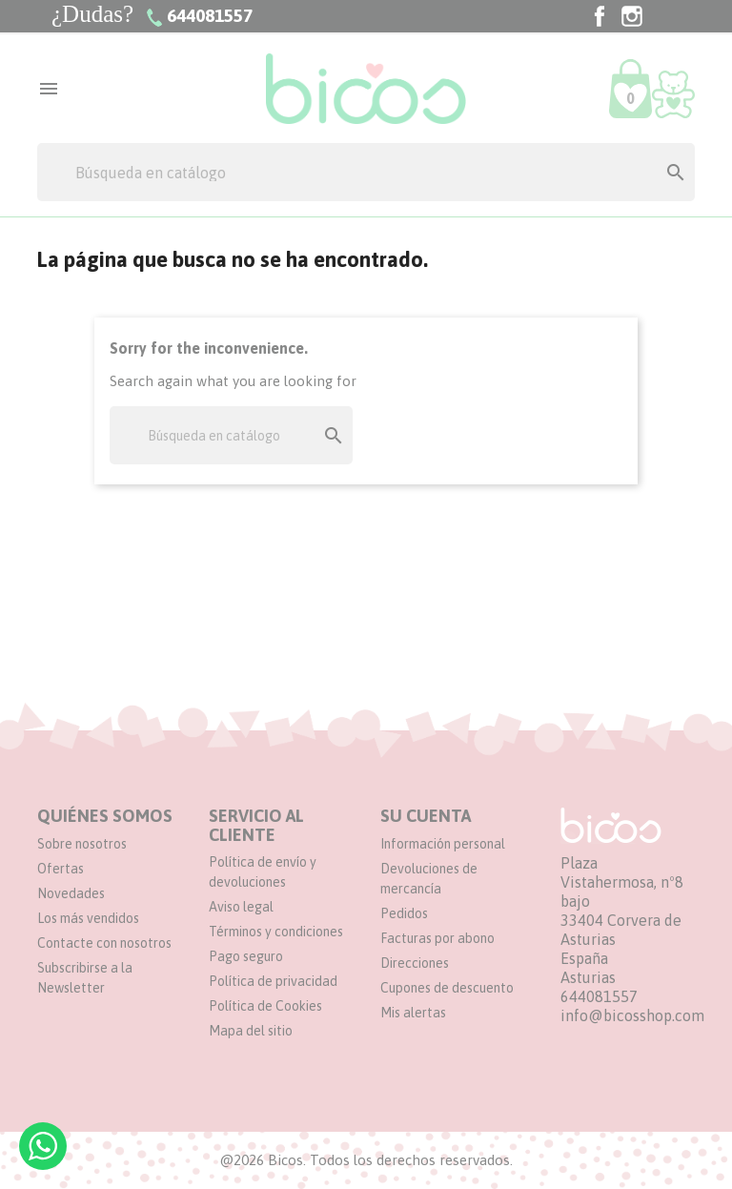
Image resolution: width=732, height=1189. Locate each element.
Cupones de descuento (447, 987)
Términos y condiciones (276, 931)
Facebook (599, 16)
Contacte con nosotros (104, 943)
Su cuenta (425, 816)
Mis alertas (413, 1012)
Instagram (632, 16)
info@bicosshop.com (632, 1015)
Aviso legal (241, 906)
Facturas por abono (437, 938)
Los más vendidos (88, 918)
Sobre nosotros (82, 843)
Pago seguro (246, 956)
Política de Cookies (265, 1006)
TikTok (664, 16)
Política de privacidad (273, 981)
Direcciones (414, 963)
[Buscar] (366, 172)
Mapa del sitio (251, 1030)
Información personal (442, 843)
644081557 (599, 996)
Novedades (71, 893)
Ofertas (60, 868)
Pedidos (404, 913)
